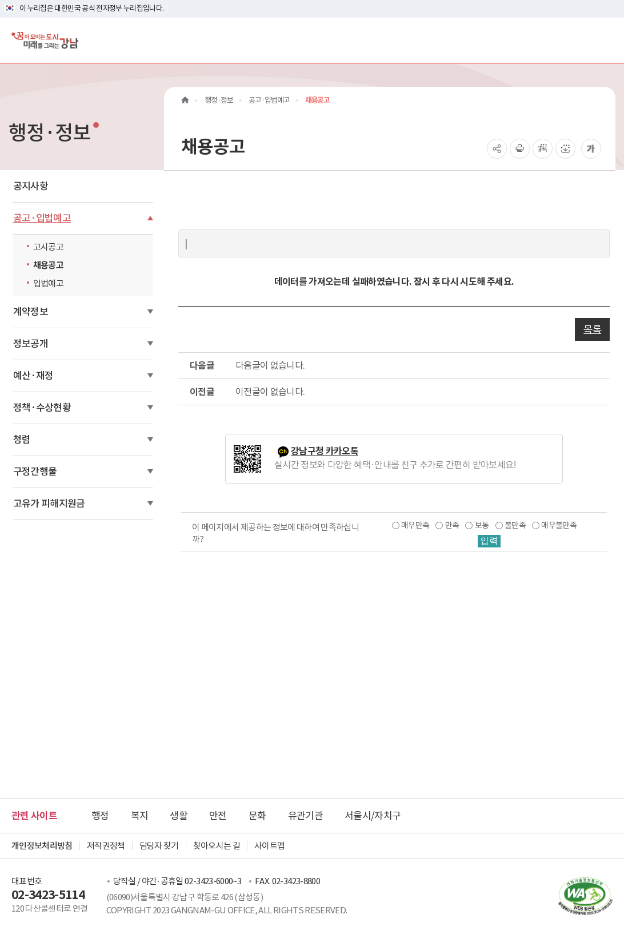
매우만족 (415, 525)
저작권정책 (106, 845)
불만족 (515, 525)
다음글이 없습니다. (270, 365)
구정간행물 (35, 471)
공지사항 (30, 186)
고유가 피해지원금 (49, 503)
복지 (140, 815)
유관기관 (305, 815)
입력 (489, 541)
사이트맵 (269, 845)
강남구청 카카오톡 (324, 451)
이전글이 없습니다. (270, 391)
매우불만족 (559, 525)
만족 (452, 525)
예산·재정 (33, 375)
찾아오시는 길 (216, 845)
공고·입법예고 (42, 218)
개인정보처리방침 (42, 845)
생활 (178, 815)
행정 (100, 815)
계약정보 (30, 311)
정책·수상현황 (42, 407)
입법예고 (48, 283)
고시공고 (48, 246)
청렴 (22, 439)
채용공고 (48, 265)
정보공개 (30, 343)
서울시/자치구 (373, 815)
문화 (257, 815)
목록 (592, 329)
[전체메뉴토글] (606, 40)
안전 (218, 815)
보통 (482, 525)
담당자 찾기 (159, 845)
